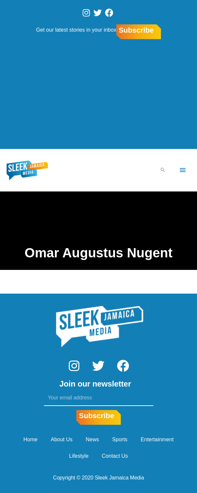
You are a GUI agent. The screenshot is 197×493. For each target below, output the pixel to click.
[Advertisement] (98, 95)
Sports (119, 439)
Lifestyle (79, 456)
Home (30, 439)
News (92, 439)
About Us (62, 439)
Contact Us (115, 456)
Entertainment (157, 439)
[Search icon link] (163, 170)
